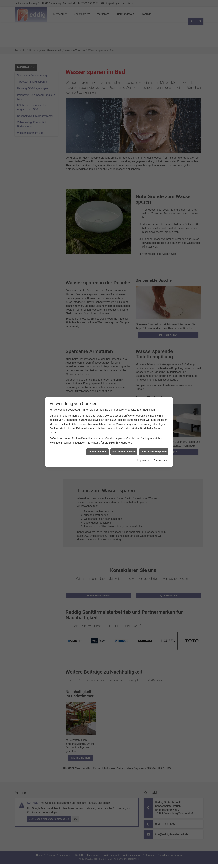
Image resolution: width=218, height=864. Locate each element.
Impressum (143, 460)
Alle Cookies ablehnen (124, 451)
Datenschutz (161, 460)
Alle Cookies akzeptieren (154, 451)
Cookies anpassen (97, 451)
